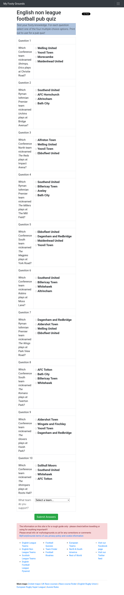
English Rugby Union (87, 584)
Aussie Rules (53, 587)
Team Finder (51, 549)
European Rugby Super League (31, 587)
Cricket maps (34, 584)
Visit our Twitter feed (102, 555)
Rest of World (75, 555)
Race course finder (67, 584)
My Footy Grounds (13, 3)
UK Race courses (50, 584)
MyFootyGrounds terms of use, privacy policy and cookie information (51, 536)
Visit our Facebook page (102, 546)
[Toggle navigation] (118, 3)
